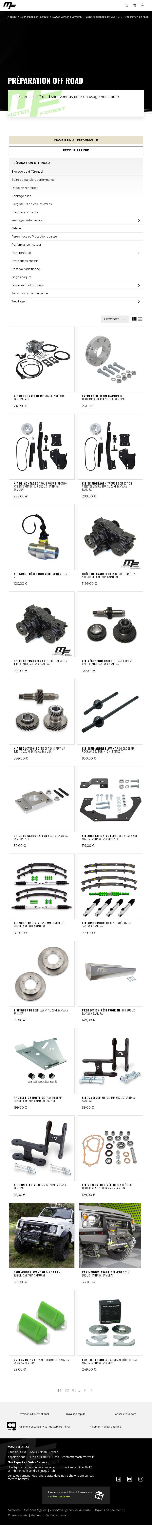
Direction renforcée (24, 188)
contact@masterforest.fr (78, 1457)
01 (60, 1390)
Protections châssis (24, 261)
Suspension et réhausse (27, 285)
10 (84, 1390)
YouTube (129, 1479)
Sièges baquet (21, 277)
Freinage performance (27, 220)
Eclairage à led (21, 196)
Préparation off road (30, 163)
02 (67, 1390)
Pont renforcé (21, 253)
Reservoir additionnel (26, 269)
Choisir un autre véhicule (76, 140)
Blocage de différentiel (27, 171)
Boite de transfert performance (33, 180)
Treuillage (18, 301)
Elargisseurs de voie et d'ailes (31, 204)
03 (74, 1390)
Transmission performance (29, 293)
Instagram (140, 1479)
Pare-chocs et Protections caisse (34, 236)
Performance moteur (26, 244)
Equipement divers (24, 212)
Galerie (16, 228)
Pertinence (115, 319)
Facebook (118, 1479)
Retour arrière (76, 150)
